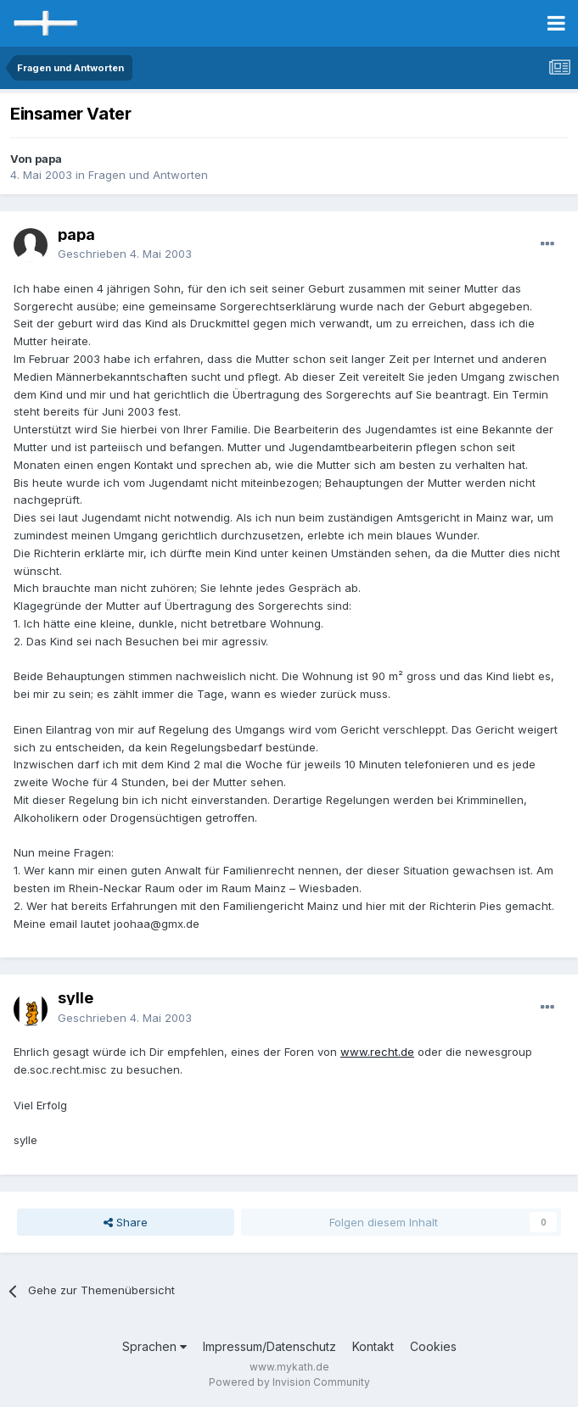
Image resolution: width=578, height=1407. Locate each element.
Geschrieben (125, 253)
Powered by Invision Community (289, 1382)
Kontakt (373, 1346)
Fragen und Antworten (148, 174)
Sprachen (154, 1346)
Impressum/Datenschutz (269, 1346)
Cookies (433, 1346)
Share (126, 1222)
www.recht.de (377, 1051)
